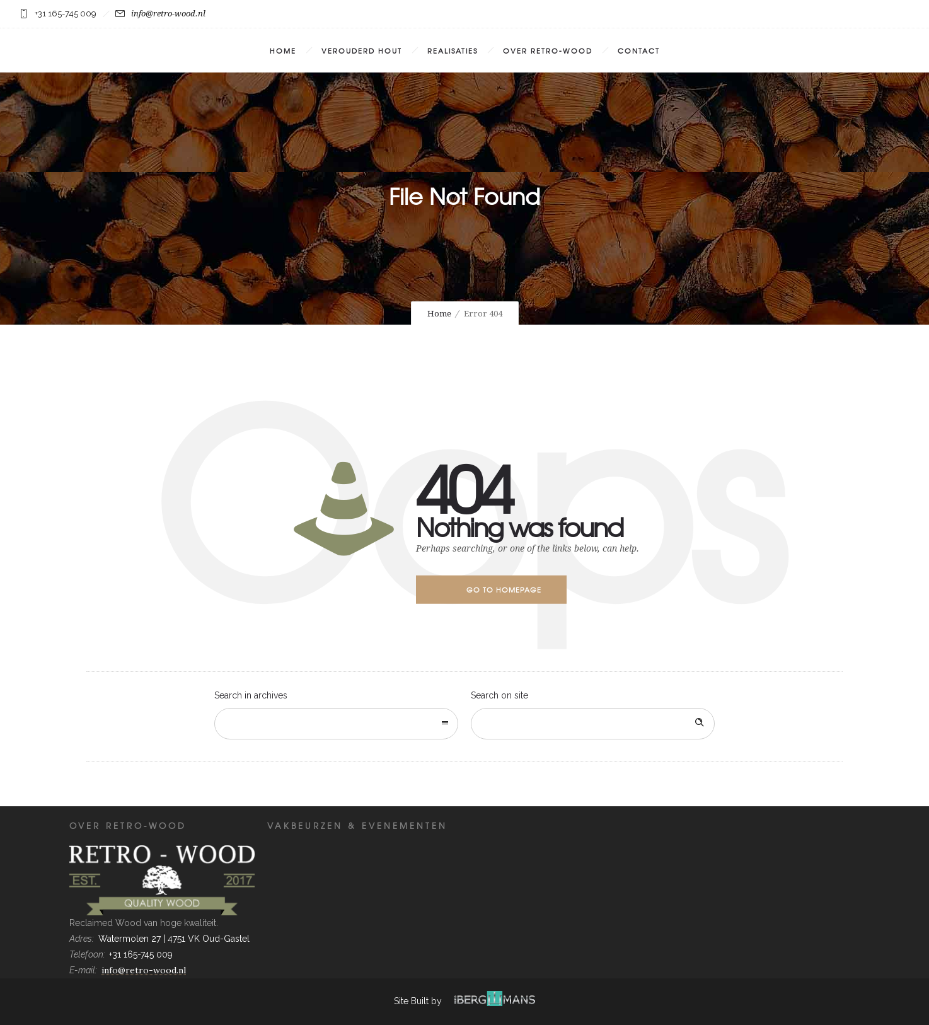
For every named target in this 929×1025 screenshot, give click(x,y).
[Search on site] (593, 723)
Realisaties (452, 50)
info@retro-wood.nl (160, 13)
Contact (639, 50)
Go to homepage (503, 589)
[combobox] (336, 723)
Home (283, 50)
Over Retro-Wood (547, 50)
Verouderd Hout (361, 50)
